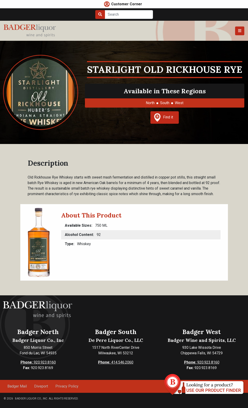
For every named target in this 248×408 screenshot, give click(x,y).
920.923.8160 (38, 362)
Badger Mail (17, 386)
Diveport (41, 386)
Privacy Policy (66, 386)
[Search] (129, 14)
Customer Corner (126, 4)
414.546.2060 (115, 362)
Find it (163, 117)
